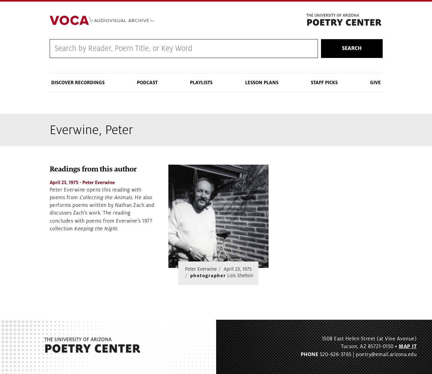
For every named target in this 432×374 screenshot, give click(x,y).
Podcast (147, 82)
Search (352, 48)
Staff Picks (324, 82)
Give (375, 82)
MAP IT (408, 346)
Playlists (201, 82)
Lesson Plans (261, 82)
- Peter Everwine (82, 182)
